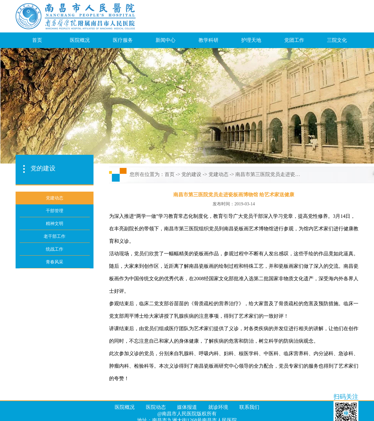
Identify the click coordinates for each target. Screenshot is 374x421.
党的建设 (191, 174)
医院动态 (156, 407)
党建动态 (218, 174)
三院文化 (337, 40)
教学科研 (208, 40)
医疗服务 (123, 40)
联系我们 (249, 407)
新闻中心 (165, 40)
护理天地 (251, 40)
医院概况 (80, 40)
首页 (37, 40)
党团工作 (294, 40)
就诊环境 (218, 407)
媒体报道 (187, 407)
